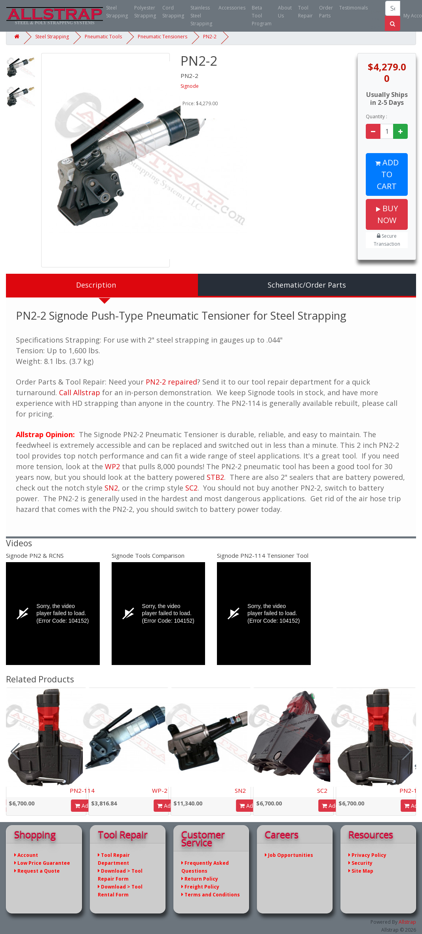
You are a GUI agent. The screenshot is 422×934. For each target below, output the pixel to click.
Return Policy (199, 878)
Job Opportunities (289, 855)
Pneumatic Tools (103, 36)
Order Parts (326, 11)
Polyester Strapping (145, 11)
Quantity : (376, 116)
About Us (285, 11)
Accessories (232, 7)
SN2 (111, 488)
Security (360, 863)
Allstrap (407, 922)
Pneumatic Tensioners (162, 36)
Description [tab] (96, 285)
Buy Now (387, 214)
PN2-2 (210, 36)
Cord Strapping (173, 11)
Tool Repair (305, 11)
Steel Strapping (117, 11)
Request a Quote (37, 871)
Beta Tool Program (262, 15)
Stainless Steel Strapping (201, 15)
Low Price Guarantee (42, 863)
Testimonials (353, 7)
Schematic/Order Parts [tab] (307, 285)
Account (26, 855)
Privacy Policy (367, 855)
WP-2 (159, 790)
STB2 (215, 477)
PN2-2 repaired (171, 381)
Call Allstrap (79, 392)
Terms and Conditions (210, 894)
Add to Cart (387, 174)
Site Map (360, 871)
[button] (406, 751)
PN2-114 (82, 790)
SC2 (191, 488)
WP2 (112, 466)
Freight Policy (200, 886)
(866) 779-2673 (376, 16)
